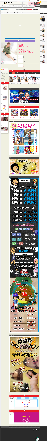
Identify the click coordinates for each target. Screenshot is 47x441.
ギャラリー (26, 12)
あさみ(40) (3, 116)
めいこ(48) (3, 85)
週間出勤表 (8, 12)
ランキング (3, 5)
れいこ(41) (3, 125)
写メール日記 (19, 5)
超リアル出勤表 (8, 5)
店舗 (34, 5)
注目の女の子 (30, 5)
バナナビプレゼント (38, 3)
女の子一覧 (12, 12)
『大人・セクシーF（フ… (4, 121)
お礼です (2, 90)
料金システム (4, 12)
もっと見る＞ (37, 70)
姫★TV (14, 5)
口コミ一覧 (33, 12)
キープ (32, 0)
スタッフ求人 (30, 12)
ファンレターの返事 (25, 5)
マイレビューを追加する (15, 83)
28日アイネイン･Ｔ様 (3, 109)
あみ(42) (3, 94)
